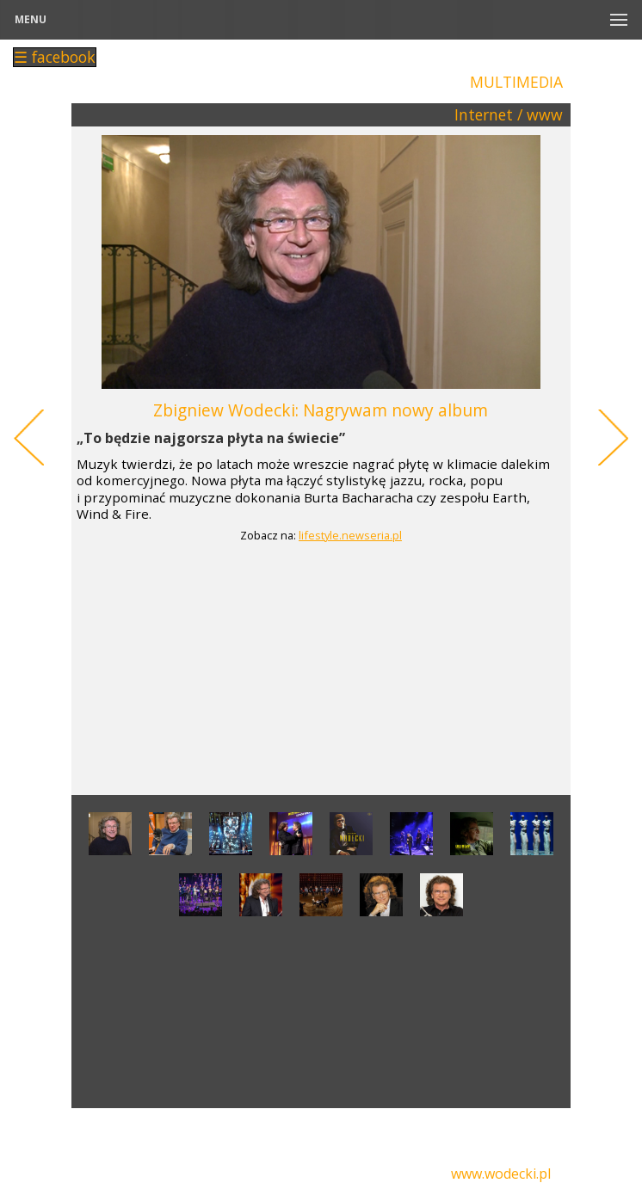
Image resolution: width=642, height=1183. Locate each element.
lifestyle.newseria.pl (350, 536)
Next (614, 438)
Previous (28, 438)
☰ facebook (55, 57)
